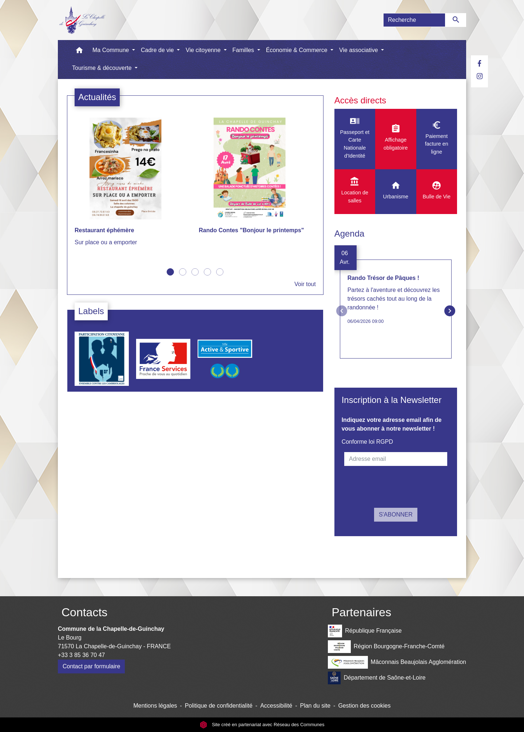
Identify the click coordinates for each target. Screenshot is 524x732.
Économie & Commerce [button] (297, 50)
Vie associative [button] (359, 50)
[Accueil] (82, 20)
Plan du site (315, 706)
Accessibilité (276, 706)
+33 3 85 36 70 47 (81, 655)
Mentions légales (155, 706)
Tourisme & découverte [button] (102, 68)
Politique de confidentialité (219, 706)
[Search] (414, 20)
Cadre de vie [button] (158, 50)
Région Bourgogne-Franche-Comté (386, 646)
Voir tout (305, 284)
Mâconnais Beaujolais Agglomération (397, 662)
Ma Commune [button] (111, 50)
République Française (364, 631)
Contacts (84, 612)
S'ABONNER (396, 514)
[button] (79, 52)
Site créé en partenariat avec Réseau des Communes (262, 724)
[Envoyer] (455, 20)
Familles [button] (244, 50)
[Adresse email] (395, 459)
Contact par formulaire (91, 666)
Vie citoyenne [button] (204, 50)
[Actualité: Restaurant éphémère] (133, 186)
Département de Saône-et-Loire (376, 678)
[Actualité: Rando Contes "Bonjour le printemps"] (257, 181)
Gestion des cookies (364, 706)
